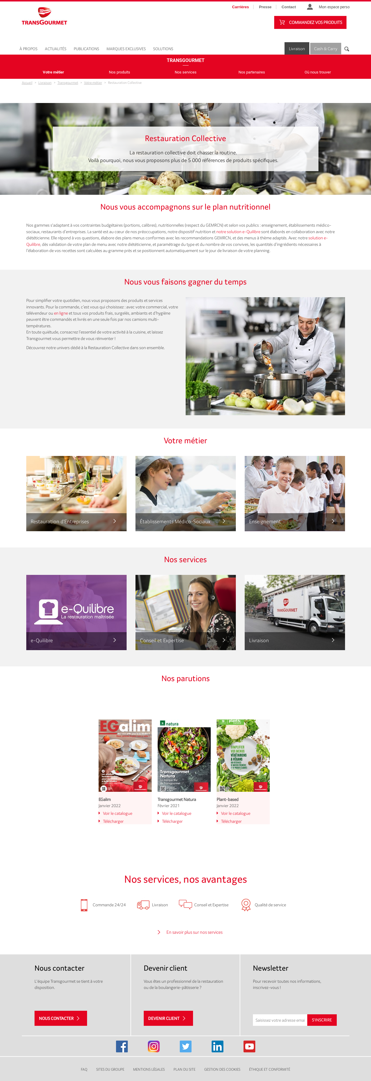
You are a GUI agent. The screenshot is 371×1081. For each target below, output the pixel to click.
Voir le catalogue (117, 813)
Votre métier (53, 72)
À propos (28, 48)
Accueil (27, 83)
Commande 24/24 (109, 904)
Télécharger (113, 821)
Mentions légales (149, 1069)
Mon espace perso (334, 6)
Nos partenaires (251, 72)
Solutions (163, 48)
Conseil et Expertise (162, 640)
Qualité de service (270, 904)
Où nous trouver (318, 72)
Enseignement (265, 521)
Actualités (55, 48)
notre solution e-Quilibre (238, 231)
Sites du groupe (110, 1069)
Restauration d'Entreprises (60, 521)
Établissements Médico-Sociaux (175, 521)
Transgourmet (186, 60)
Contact (289, 7)
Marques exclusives (126, 48)
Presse (265, 7)
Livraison (297, 48)
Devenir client (163, 1018)
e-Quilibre (42, 640)
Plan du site (184, 1069)
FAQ (84, 1069)
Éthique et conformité (269, 1069)
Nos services (186, 72)
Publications (86, 48)
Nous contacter (56, 1018)
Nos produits (119, 72)
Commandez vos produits (315, 22)
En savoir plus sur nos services (194, 932)
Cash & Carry (325, 48)
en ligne (61, 312)
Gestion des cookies (222, 1069)
